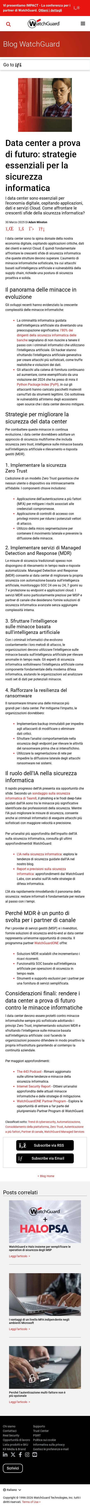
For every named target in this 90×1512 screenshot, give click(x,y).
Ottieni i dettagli (50, 10)
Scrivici (13, 1468)
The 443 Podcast (29, 1072)
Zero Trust (56, 1126)
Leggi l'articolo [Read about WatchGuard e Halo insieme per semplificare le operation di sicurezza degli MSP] (18, 1256)
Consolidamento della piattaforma (27, 1126)
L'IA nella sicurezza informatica (39, 854)
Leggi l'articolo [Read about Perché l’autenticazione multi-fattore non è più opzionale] (18, 1402)
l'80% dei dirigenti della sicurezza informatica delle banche (46, 335)
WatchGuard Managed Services (64, 1131)
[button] (83, 23)
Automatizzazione (68, 1121)
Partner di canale (32, 1131)
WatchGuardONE (46, 943)
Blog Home (47, 1176)
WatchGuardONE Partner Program (41, 1101)
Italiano (12, 1489)
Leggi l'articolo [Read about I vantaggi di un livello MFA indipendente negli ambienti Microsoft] (18, 1329)
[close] (76, 8)
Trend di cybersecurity (41, 1121)
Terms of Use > (31, 1502)
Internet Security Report (34, 1086)
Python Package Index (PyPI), (38, 384)
